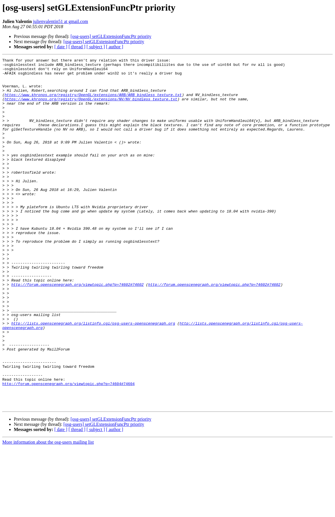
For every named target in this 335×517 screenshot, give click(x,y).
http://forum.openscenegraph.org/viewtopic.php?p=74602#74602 (77, 330)
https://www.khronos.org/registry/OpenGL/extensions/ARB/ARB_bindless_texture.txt (93, 102)
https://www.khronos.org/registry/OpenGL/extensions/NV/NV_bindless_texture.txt (91, 107)
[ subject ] (96, 46)
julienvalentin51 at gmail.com (60, 21)
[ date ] (60, 46)
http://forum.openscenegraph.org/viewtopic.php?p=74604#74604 (68, 449)
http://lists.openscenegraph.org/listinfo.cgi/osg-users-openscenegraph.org (93, 376)
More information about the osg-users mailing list (48, 512)
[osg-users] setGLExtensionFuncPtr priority (110, 36)
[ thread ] (76, 46)
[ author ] (114, 46)
